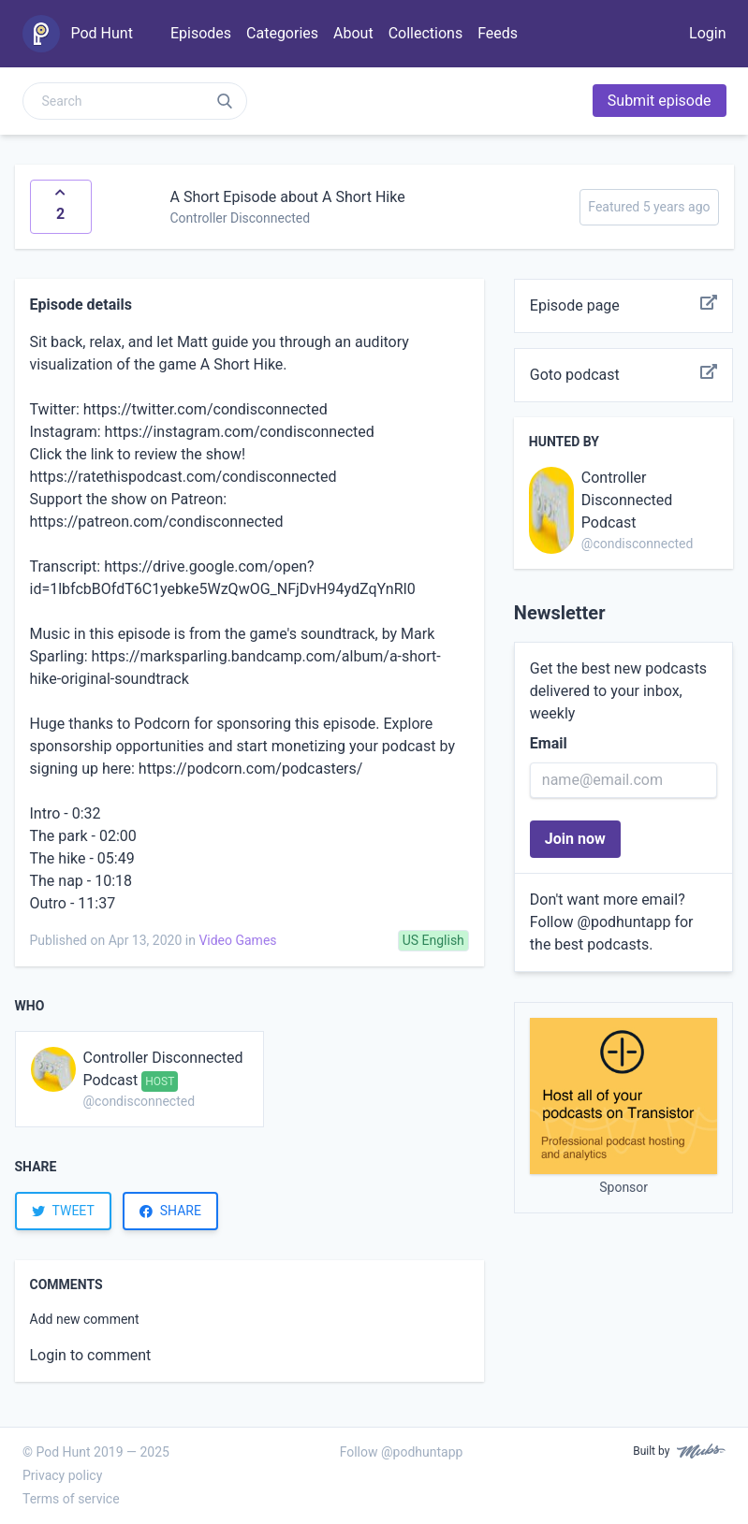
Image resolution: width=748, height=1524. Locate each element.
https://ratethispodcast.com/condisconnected (183, 477)
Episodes (200, 33)
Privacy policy (62, 1475)
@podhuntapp (624, 922)
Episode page (624, 306)
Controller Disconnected (240, 217)
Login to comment (91, 1355)
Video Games (237, 940)
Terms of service (71, 1498)
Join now (575, 839)
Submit (659, 100)
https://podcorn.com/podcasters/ (251, 768)
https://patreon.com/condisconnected (157, 521)
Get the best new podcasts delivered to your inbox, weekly (618, 691)
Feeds (497, 33)
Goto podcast (624, 375)
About (353, 33)
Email (548, 743)
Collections (426, 33)
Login (707, 33)
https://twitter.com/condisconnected (205, 409)
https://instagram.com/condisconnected (239, 432)
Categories (282, 33)
